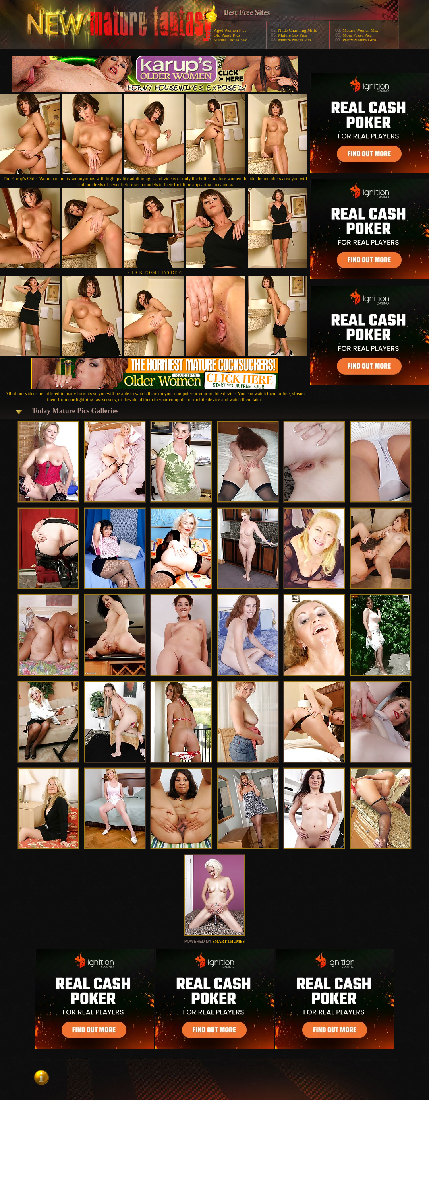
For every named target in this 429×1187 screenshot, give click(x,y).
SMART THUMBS (229, 941)
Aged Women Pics (230, 30)
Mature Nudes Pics (294, 39)
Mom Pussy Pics (356, 35)
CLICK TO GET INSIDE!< (155, 272)
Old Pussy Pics (227, 35)
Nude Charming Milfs (297, 30)
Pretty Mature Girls (359, 39)
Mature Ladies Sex (230, 39)
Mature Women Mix (360, 30)
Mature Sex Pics (292, 35)
